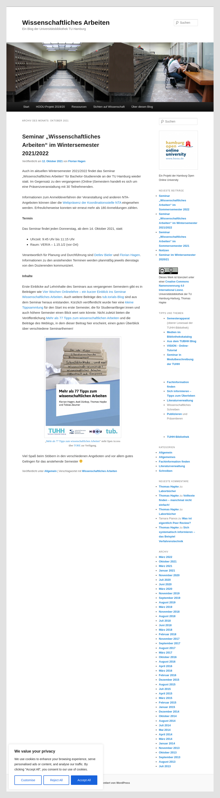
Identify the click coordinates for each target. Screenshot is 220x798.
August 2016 (167, 661)
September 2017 (169, 643)
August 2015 (167, 684)
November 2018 (169, 611)
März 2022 (165, 557)
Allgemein (50, 471)
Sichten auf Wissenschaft (109, 106)
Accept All (84, 780)
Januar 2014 (167, 743)
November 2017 (169, 638)
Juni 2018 (165, 625)
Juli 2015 (165, 689)
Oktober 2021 (168, 561)
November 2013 (169, 748)
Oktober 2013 (168, 752)
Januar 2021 (167, 570)
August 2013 (167, 761)
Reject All (56, 780)
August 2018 (167, 616)
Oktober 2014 (168, 716)
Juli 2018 (165, 620)
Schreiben (166, 470)
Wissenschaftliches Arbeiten (66, 22)
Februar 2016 (167, 675)
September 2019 (169, 597)
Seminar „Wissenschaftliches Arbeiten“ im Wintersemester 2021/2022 (61, 145)
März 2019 (165, 607)
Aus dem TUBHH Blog (181, 341)
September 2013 (169, 757)
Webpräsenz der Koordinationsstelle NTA (92, 202)
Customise (28, 780)
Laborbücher (167, 491)
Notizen (164, 250)
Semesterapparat (178, 318)
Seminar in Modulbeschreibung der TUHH (180, 359)
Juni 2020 (165, 584)
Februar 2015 (167, 702)
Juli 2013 (165, 766)
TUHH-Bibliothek (178, 436)
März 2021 (165, 566)
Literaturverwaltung (180, 400)
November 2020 (169, 575)
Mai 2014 (165, 729)
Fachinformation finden (174, 461)
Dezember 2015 (169, 679)
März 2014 (165, 739)
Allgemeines (167, 457)
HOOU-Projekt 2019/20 (50, 106)
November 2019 (169, 593)
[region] (56, 766)
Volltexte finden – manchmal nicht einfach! (177, 500)
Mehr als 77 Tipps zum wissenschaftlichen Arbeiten (82, 318)
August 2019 (167, 602)
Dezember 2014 (169, 711)
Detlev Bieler (103, 255)
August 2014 (167, 720)
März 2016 (165, 670)
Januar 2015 (167, 707)
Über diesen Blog (142, 106)
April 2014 (165, 734)
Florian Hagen (77, 161)
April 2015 (165, 693)
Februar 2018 (167, 634)
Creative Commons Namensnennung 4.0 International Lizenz (174, 286)
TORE (77, 445)
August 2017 (167, 648)
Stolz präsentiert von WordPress (110, 782)
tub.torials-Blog (113, 297)
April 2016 (165, 666)
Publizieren (174, 414)
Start (26, 106)
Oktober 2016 (168, 657)
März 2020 (165, 588)
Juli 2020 (165, 579)
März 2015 (165, 698)
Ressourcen (79, 106)
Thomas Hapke (169, 486)
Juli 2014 (165, 725)
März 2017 (165, 652)
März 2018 (165, 629)
